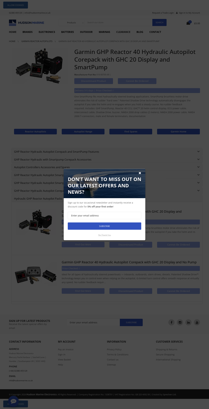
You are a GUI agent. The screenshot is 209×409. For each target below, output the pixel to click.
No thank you (104, 235)
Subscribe (104, 226)
